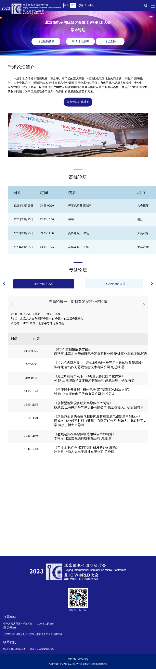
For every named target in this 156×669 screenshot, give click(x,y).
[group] (78, 135)
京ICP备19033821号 (78, 659)
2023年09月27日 (115, 283)
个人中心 (89, 5)
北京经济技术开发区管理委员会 (45, 634)
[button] (61, 153)
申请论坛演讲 (80, 41)
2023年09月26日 (44, 283)
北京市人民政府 (45, 623)
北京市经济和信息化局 (15, 634)
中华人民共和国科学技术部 (17, 623)
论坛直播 (110, 41)
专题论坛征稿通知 (78, 101)
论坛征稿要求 (45, 41)
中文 (66, 5)
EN (73, 5)
